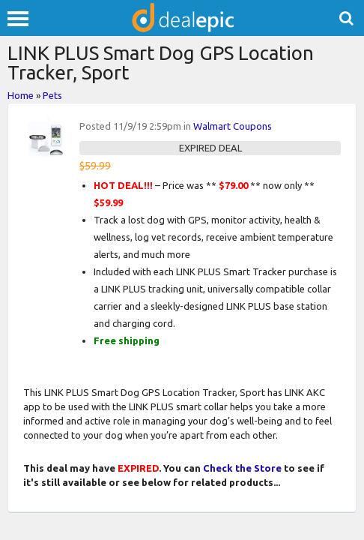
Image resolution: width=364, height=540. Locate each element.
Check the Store (242, 468)
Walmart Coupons (232, 126)
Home (20, 95)
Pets (52, 95)
